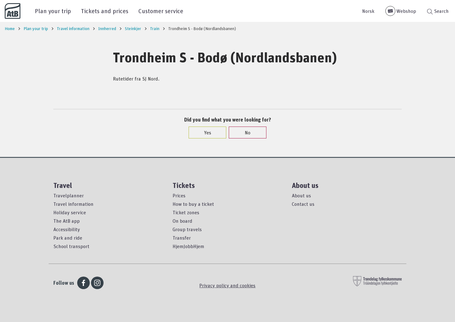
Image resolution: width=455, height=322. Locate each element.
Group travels (187, 229)
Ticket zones (186, 212)
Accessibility (66, 229)
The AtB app (66, 221)
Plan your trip (53, 11)
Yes (204, 132)
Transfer (182, 238)
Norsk (368, 11)
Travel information (73, 204)
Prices (179, 195)
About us (301, 195)
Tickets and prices (104, 11)
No (244, 132)
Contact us (303, 204)
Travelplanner (68, 195)
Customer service (160, 11)
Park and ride (67, 238)
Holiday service (69, 212)
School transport (71, 246)
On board (182, 221)
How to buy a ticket (193, 204)
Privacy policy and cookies (227, 285)
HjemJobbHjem (188, 246)
